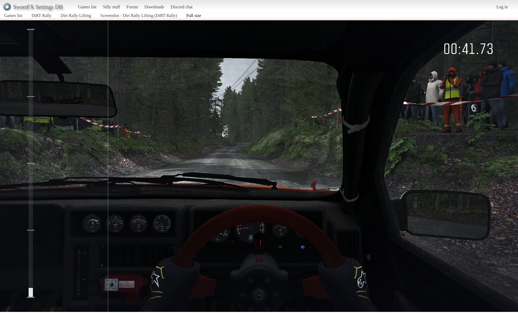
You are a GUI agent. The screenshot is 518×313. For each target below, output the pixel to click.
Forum (132, 7)
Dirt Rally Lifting (76, 15)
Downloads (154, 7)
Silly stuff (111, 7)
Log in (502, 7)
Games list (87, 7)
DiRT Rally (42, 15)
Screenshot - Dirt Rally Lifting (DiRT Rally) (138, 15)
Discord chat (181, 7)
